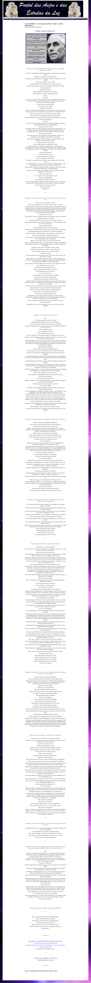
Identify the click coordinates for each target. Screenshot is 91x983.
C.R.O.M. (51, 18)
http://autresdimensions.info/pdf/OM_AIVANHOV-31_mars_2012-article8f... (45, 945)
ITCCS (57, 18)
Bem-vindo (6, 18)
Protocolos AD (44, 18)
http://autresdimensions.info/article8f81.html (45, 943)
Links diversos (73, 18)
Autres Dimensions (14, 18)
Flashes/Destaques (64, 18)
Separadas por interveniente (26, 18)
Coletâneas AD (36, 18)
